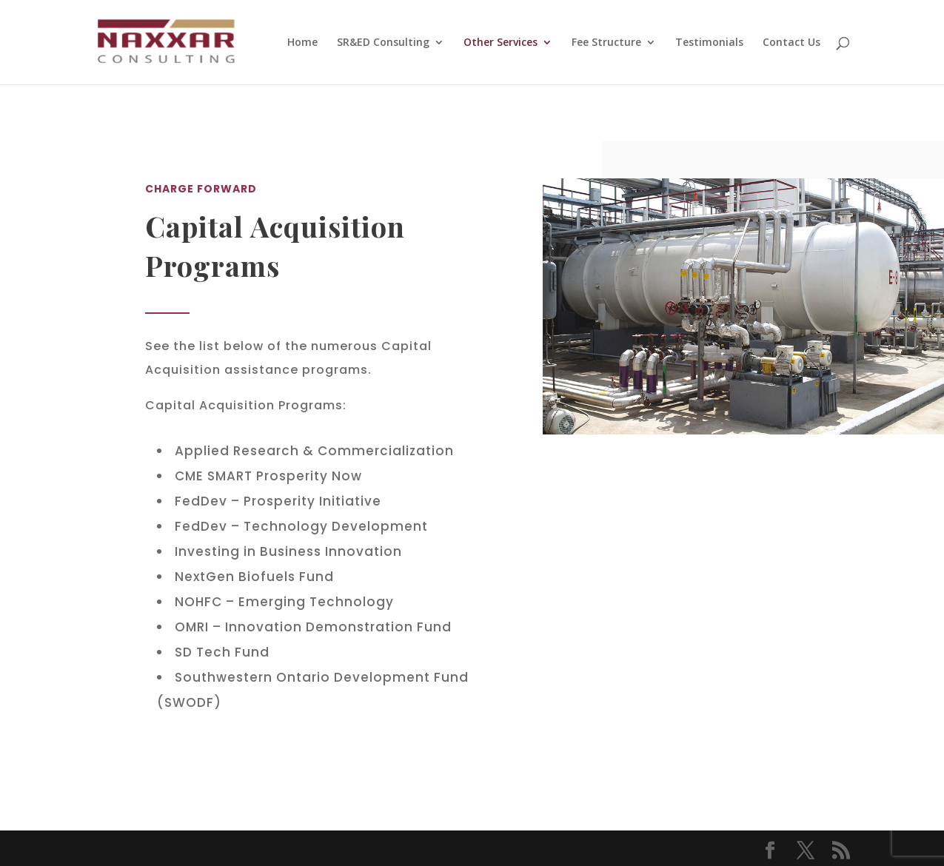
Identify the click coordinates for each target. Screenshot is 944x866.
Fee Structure (606, 43)
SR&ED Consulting (383, 43)
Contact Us (791, 43)
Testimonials (709, 43)
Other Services (500, 43)
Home (302, 43)
